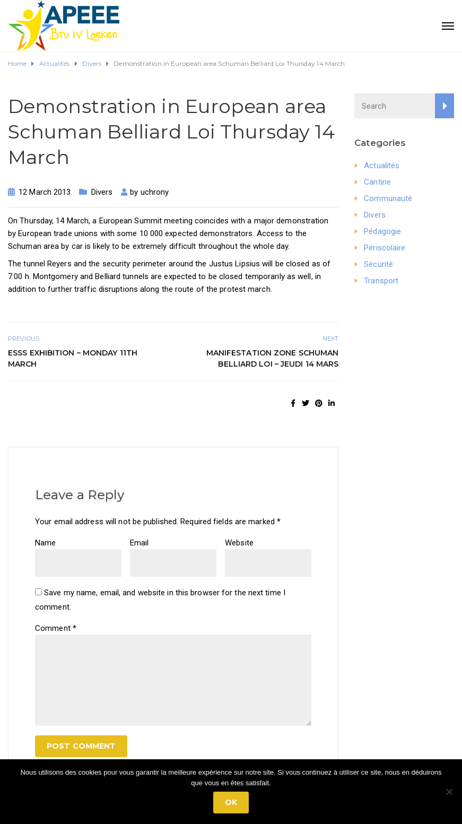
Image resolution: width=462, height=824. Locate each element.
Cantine (377, 182)
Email (139, 543)
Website (239, 543)
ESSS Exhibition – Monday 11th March (72, 358)
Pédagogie (382, 231)
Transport (381, 280)
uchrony (155, 192)
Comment (55, 628)
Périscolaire (384, 248)
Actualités (381, 165)
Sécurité (378, 264)
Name (45, 543)
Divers (102, 192)
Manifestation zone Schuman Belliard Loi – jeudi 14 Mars (272, 358)
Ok (231, 802)
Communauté (388, 198)
